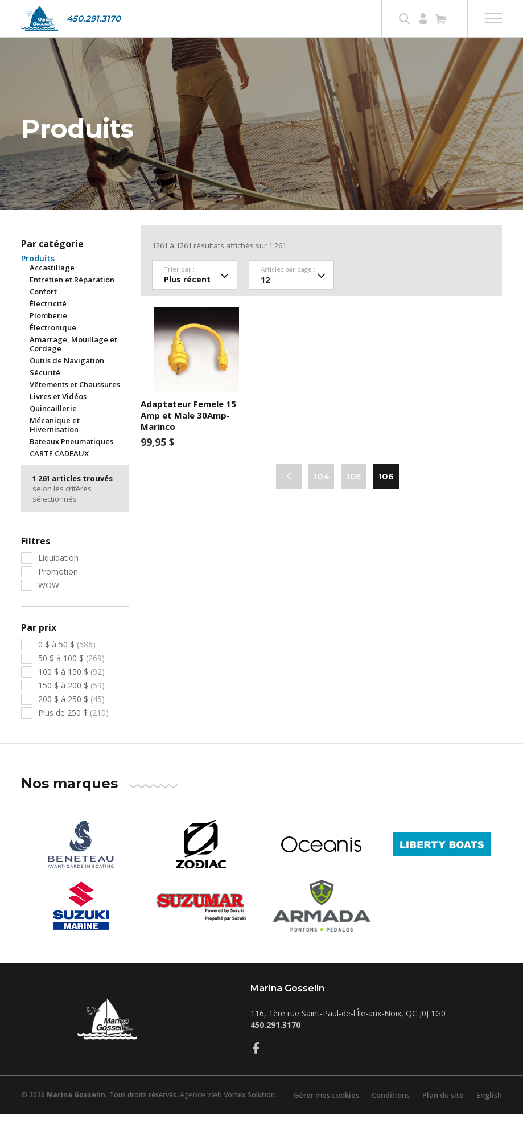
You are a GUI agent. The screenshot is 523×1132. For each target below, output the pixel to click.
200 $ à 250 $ (71, 716)
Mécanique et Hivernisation (55, 442)
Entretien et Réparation (72, 297)
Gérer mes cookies (323, 1113)
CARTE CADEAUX (59, 470)
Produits (38, 276)
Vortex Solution (249, 1112)
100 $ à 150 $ (71, 689)
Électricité (48, 321)
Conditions (389, 1113)
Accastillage (52, 285)
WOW (48, 602)
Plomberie (48, 333)
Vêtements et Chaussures (75, 402)
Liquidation (58, 575)
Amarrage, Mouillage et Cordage (73, 361)
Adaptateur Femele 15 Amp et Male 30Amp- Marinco (188, 433)
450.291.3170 (94, 18)
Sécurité (45, 390)
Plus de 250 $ (73, 730)
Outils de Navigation (67, 378)
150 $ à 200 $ (71, 703)
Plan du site (442, 1113)
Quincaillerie (53, 425)
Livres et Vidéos (58, 414)
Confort (43, 309)
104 (322, 494)
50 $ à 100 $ (71, 675)
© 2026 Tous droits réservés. (99, 1112)
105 (354, 494)
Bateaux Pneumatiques (71, 459)
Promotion (58, 589)
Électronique (53, 345)
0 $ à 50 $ (67, 662)
